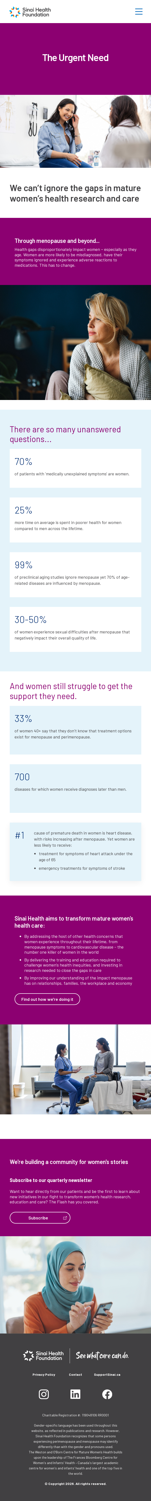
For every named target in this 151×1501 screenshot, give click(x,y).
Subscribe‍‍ (38, 1217)
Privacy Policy (44, 1374)
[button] (140, 11)
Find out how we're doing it (47, 999)
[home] (30, 11)
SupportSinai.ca (107, 1374)
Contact (75, 1374)
